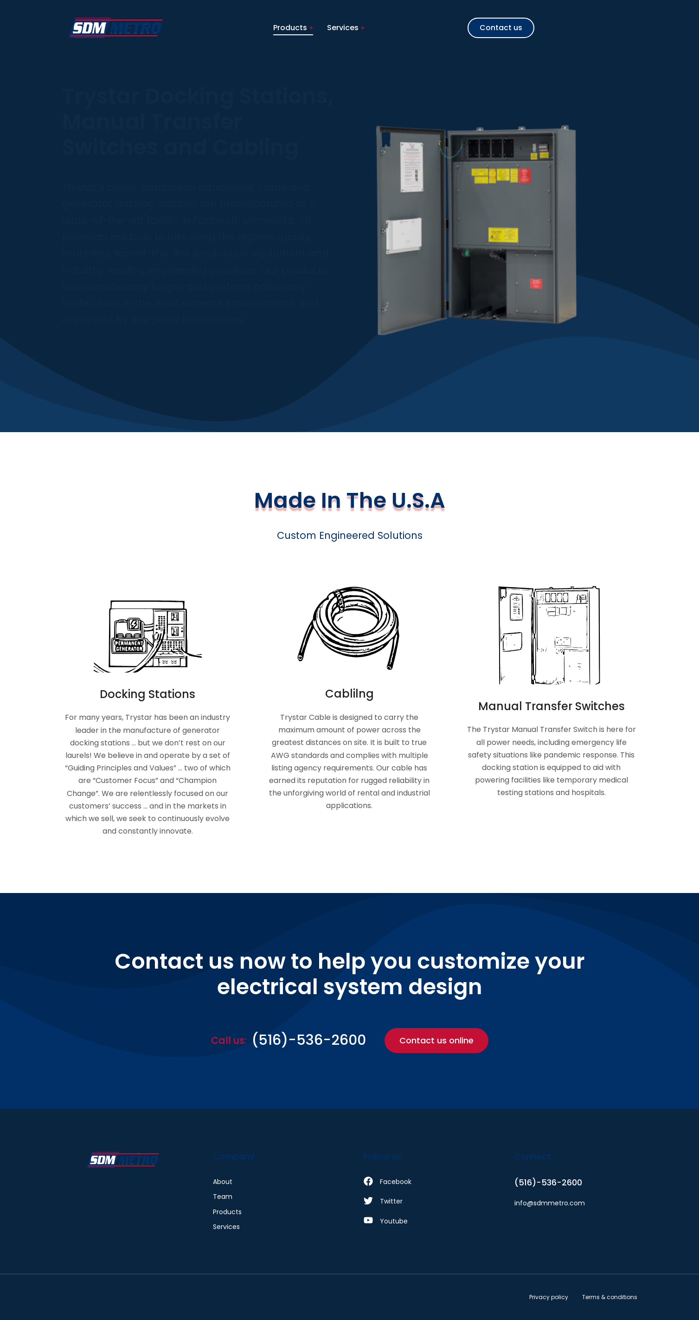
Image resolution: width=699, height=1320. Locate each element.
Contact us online (436, 1040)
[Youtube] (425, 1221)
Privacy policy (548, 1297)
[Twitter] (425, 1201)
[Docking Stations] (147, 712)
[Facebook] (425, 1182)
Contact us (501, 27)
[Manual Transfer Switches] (551, 712)
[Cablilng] (349, 712)
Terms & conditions (609, 1297)
